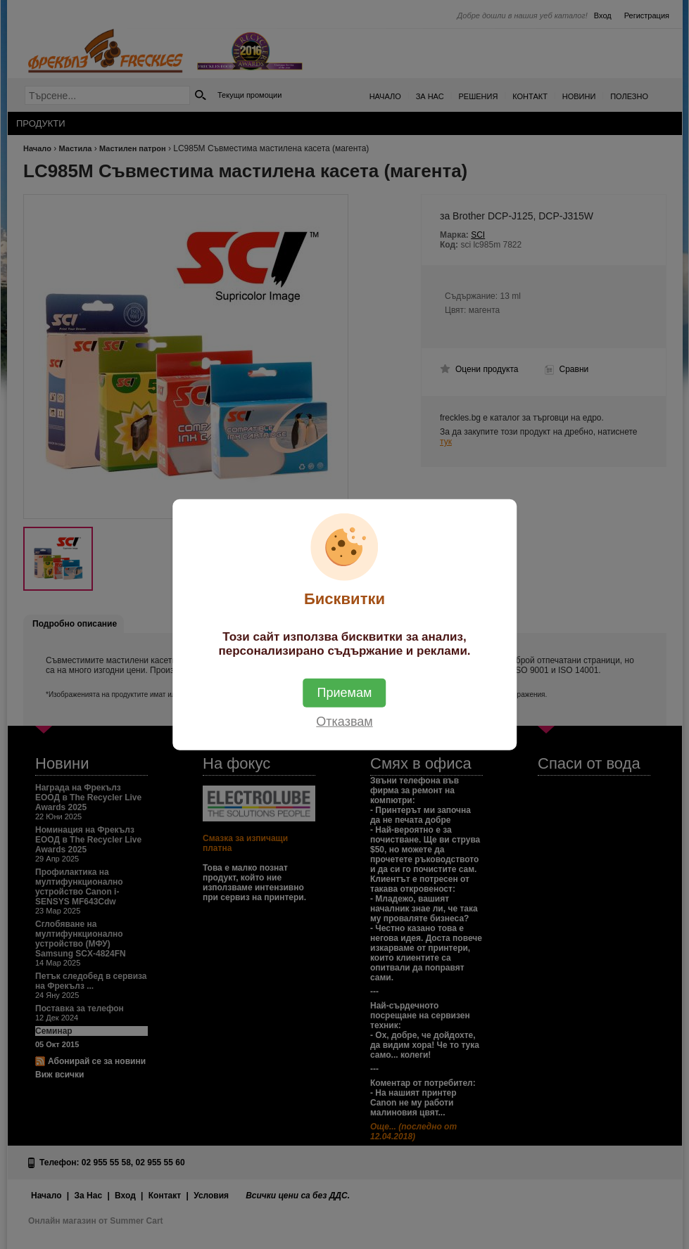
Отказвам (344, 721)
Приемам (344, 692)
